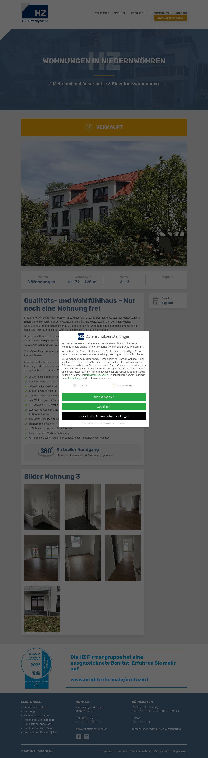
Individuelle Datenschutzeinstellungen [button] (104, 416)
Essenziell (80, 385)
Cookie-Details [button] (88, 423)
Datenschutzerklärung (96, 374)
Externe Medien (122, 385)
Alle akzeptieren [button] (104, 397)
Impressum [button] (121, 423)
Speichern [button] (103, 407)
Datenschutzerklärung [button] (105, 423)
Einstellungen (75, 378)
